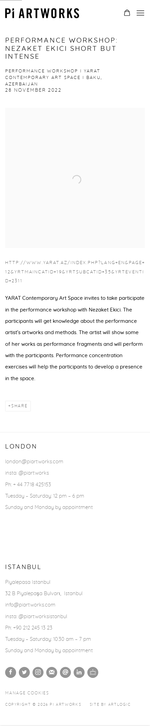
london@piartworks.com (34, 461)
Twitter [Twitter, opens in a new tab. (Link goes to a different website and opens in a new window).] (24, 672)
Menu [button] (140, 13)
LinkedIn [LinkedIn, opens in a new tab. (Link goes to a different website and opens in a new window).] (79, 672)
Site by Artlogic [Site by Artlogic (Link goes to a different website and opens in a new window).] (110, 704)
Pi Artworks (42, 13)
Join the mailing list (51, 672)
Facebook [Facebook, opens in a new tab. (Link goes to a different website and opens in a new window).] (10, 672)
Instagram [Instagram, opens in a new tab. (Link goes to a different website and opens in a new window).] (38, 672)
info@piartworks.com (30, 605)
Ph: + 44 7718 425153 (28, 484)
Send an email (65, 672)
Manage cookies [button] (27, 693)
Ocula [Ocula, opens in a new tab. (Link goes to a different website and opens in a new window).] (92, 672)
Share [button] (19, 406)
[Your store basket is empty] (127, 13)
